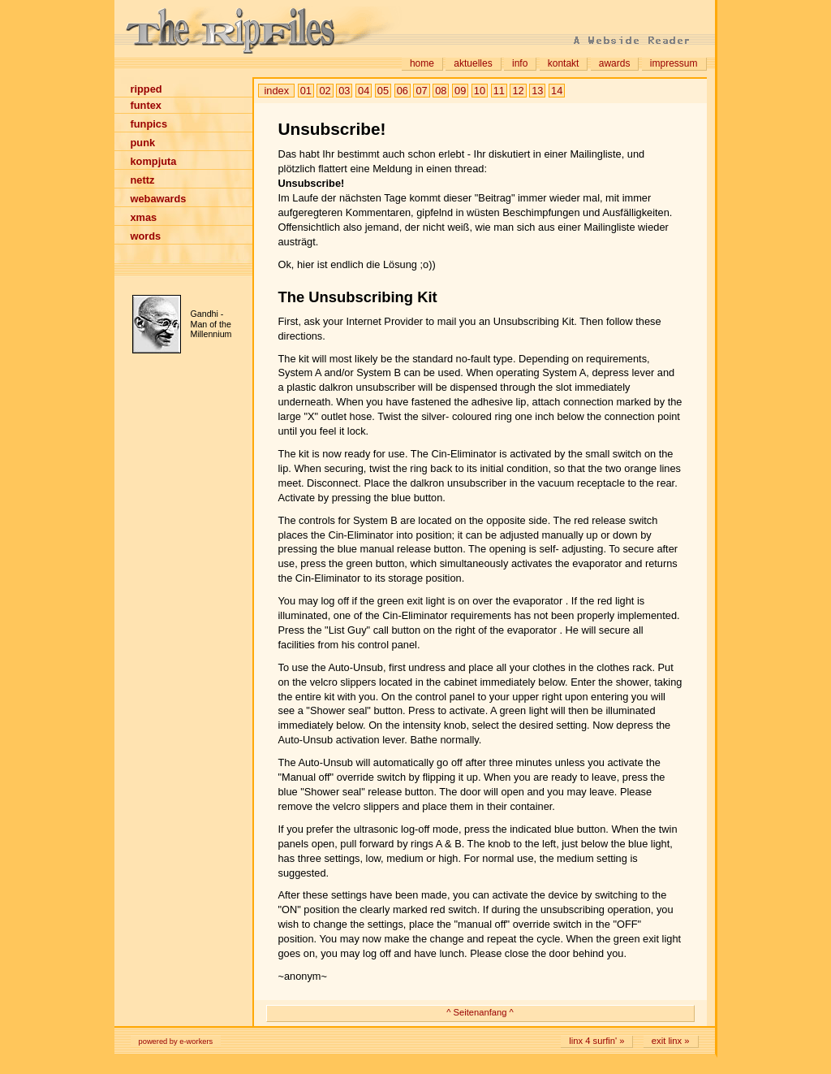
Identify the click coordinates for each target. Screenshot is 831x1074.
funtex (146, 105)
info (519, 63)
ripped (146, 89)
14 (556, 90)
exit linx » (671, 1041)
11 (499, 90)
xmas (144, 217)
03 (344, 90)
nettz (143, 180)
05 (383, 90)
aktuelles (473, 63)
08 (440, 90)
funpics (149, 124)
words (146, 236)
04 (363, 90)
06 (402, 90)
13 (537, 90)
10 (479, 90)
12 (517, 90)
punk (143, 142)
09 (460, 90)
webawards (159, 199)
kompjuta (154, 161)
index (277, 90)
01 (306, 90)
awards (615, 63)
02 (324, 90)
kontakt (563, 63)
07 (421, 90)
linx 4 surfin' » (596, 1041)
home (422, 63)
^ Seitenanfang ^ (480, 1012)
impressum (674, 63)
